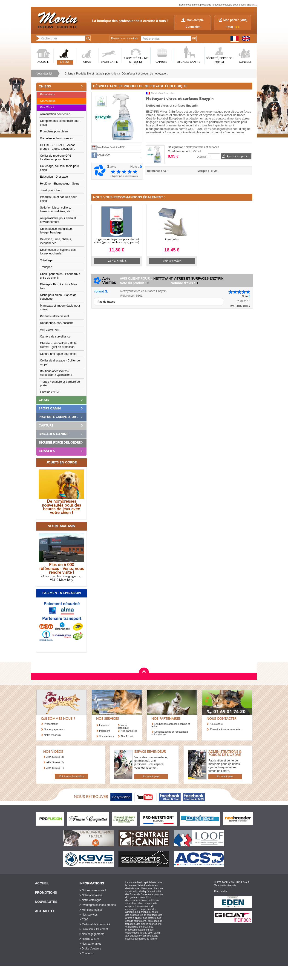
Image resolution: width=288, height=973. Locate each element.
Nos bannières (129, 730)
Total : (232, 27)
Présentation (51, 723)
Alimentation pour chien (55, 114)
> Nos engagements (91, 934)
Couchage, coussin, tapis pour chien (59, 167)
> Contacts (86, 953)
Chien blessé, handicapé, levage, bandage (56, 230)
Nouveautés (47, 100)
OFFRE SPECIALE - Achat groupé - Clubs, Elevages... (57, 146)
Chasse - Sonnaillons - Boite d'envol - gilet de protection (58, 345)
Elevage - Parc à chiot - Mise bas (58, 286)
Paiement (104, 730)
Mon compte (192, 20)
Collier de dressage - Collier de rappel (60, 362)
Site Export (127, 736)
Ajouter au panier (238, 156)
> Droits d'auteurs (90, 948)
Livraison (104, 725)
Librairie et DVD (50, 392)
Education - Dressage (54, 176)
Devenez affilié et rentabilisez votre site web (169, 733)
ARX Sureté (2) (55, 762)
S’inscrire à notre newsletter (225, 729)
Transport (46, 267)
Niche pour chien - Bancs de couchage (58, 296)
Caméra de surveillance (55, 336)
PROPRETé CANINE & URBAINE (136, 60)
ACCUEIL (43, 62)
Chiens (69, 73)
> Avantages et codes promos (97, 905)
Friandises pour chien (54, 131)
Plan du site (220, 891)
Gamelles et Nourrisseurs (56, 138)
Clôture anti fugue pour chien (58, 353)
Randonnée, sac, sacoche (57, 323)
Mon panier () (235, 20)
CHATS (87, 62)
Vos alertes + (106, 736)
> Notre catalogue (90, 900)
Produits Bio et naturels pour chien (97, 73)
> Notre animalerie (90, 895)
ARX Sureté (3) (55, 756)
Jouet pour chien (50, 190)
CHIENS (64, 62)
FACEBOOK (103, 155)
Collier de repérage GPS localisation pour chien (56, 157)
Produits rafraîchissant (54, 316)
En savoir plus (151, 776)
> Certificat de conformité (94, 924)
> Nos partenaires (90, 943)
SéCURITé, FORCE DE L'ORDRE (219, 60)
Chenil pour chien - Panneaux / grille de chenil (60, 275)
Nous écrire (216, 723)
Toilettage (46, 260)
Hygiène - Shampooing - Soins (59, 183)
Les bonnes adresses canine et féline (170, 725)
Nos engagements (54, 729)
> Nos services (88, 914)
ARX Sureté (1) (55, 768)
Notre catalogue (123, 726)
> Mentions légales (90, 909)
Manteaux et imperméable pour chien (60, 307)
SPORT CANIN (109, 62)
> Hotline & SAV (89, 938)
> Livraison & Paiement (93, 929)
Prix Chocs (47, 107)
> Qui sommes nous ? (92, 890)
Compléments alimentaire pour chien (60, 122)
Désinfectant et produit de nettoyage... (145, 73)
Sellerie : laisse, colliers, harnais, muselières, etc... (56, 209)
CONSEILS (245, 62)
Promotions (47, 94)
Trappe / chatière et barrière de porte (60, 383)
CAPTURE (161, 62)
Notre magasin (52, 735)
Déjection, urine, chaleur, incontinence (56, 241)
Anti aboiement (49, 329)
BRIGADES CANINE (188, 62)
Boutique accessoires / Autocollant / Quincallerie (56, 373)
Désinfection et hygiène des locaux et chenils (58, 251)
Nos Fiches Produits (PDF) (111, 147)
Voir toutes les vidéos (71, 776)
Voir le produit (117, 261)
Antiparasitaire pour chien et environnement (58, 220)
